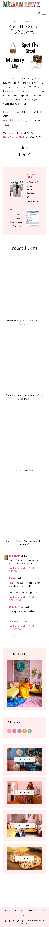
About (24, 915)
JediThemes (24, 923)
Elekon (12, 578)
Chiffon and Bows (24, 470)
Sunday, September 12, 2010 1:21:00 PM (23, 569)
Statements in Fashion (19, 621)
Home (7, 910)
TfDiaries (35, 920)
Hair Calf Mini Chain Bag (14, 120)
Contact (20, 910)
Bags (15, 21)
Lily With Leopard (11, 112)
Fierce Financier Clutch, (14, 137)
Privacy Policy (36, 910)
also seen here (14, 91)
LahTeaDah (14, 556)
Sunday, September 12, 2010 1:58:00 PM (23, 598)
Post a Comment (14, 636)
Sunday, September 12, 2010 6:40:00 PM (23, 627)
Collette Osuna (16, 607)
